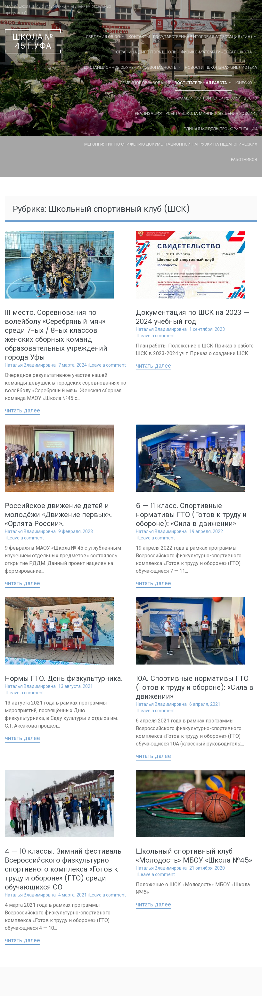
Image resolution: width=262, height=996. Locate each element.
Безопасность (160, 67)
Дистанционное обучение (113, 67)
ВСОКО (250, 98)
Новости (194, 67)
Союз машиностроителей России (204, 98)
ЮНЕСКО (243, 82)
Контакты (139, 36)
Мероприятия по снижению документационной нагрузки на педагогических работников (170, 152)
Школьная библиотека (232, 67)
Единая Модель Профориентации (220, 128)
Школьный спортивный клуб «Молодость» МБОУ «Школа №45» (194, 855)
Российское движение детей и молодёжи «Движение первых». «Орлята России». (58, 515)
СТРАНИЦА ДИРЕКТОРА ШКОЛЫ (146, 52)
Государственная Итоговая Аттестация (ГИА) (202, 36)
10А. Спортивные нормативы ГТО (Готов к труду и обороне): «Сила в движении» (194, 687)
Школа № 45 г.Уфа (32, 41)
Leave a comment (107, 365)
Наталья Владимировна (30, 365)
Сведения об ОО (103, 36)
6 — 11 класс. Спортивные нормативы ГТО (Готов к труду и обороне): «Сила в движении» (191, 515)
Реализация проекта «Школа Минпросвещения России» (196, 113)
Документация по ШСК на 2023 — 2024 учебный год (193, 316)
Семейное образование (145, 82)
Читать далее (22, 410)
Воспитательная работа (201, 82)
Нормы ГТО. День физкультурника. (64, 678)
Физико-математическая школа (216, 52)
